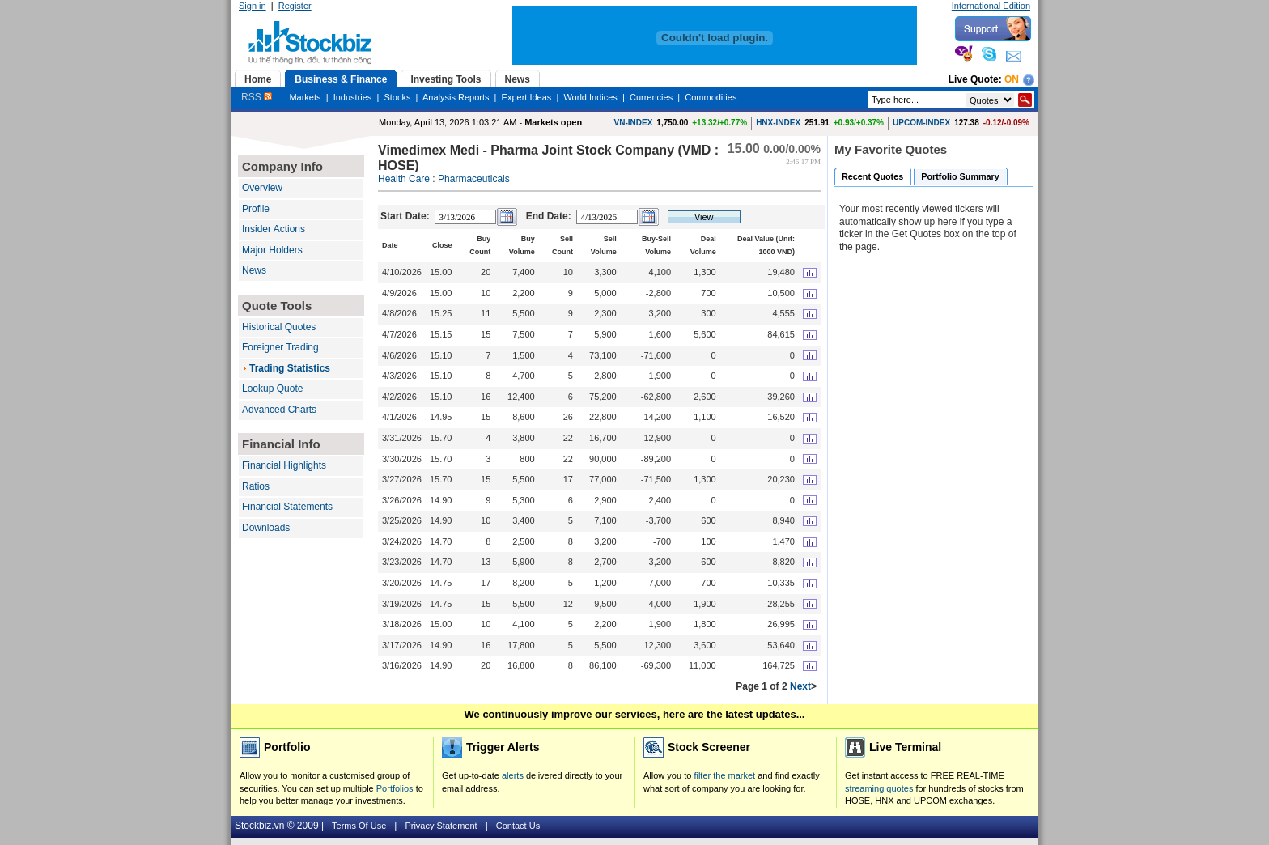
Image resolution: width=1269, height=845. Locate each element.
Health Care (404, 179)
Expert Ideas (527, 97)
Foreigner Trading (280, 347)
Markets (304, 97)
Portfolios (395, 788)
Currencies (651, 97)
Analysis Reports (456, 97)
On (1011, 79)
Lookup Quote (272, 388)
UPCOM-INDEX (921, 122)
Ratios (256, 486)
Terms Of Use (359, 825)
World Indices (590, 97)
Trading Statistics (289, 368)
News (254, 270)
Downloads (266, 527)
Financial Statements (287, 506)
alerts (513, 775)
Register (295, 6)
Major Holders (272, 250)
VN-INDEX (633, 122)
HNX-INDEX (778, 122)
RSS (256, 97)
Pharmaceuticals (474, 179)
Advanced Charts (279, 409)
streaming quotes (879, 788)
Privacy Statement (441, 825)
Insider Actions (273, 229)
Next (800, 686)
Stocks (397, 97)
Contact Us (518, 825)
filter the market (724, 775)
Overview (262, 187)
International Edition (991, 6)
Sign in (252, 6)
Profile (256, 208)
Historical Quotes (279, 327)
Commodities (710, 97)
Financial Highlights (284, 465)
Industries (352, 97)
